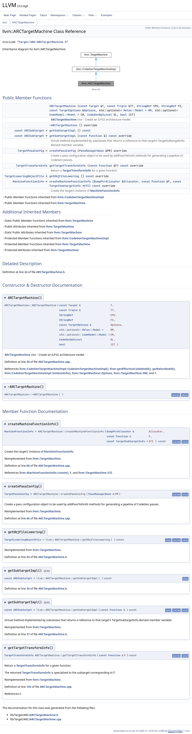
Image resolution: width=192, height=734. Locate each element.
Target (94, 106)
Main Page (10, 15)
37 (28, 634)
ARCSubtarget (34, 130)
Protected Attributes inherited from (40, 250)
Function (95, 136)
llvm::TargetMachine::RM (130, 373)
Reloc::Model (133, 110)
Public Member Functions (157, 27)
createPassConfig (62, 150)
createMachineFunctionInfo (70, 181)
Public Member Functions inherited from (53, 197)
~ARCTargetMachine (63, 125)
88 (28, 465)
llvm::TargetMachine (71, 203)
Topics (43, 15)
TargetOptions (70, 110)
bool (123, 114)
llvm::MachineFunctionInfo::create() (43, 473)
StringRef (144, 106)
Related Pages (27, 15)
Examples (106, 15)
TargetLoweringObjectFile (24, 176)
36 (28, 588)
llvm (5, 22)
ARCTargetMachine (23, 22)
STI (86, 186)
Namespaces (59, 15)
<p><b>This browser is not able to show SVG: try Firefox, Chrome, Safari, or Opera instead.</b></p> (96, 69)
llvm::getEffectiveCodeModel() (130, 369)
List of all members (181, 27)
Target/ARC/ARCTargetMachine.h (43, 42)
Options (90, 110)
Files (92, 15)
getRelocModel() (163, 369)
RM (150, 110)
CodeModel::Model (62, 114)
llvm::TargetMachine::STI (95, 473)
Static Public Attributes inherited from (42, 232)
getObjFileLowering (64, 176)
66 (28, 518)
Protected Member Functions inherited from (55, 238)
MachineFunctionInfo (28, 181)
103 (28, 687)
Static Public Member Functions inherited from (47, 220)
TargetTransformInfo (31, 165)
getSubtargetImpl (62, 130)
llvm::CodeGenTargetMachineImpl (80, 197)
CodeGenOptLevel (99, 114)
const (83, 106)
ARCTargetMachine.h (50, 272)
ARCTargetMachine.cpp (54, 362)
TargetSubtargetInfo (65, 186)
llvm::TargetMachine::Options (92, 373)
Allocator (131, 181)
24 (25, 272)
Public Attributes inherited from (38, 226)
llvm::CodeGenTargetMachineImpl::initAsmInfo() (38, 373)
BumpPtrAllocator (107, 181)
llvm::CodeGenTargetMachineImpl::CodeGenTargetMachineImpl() (63, 369)
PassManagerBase (91, 150)
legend (96, 89)
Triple (122, 106)
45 (28, 557)
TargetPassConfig (31, 150)
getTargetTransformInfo (67, 165)
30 (28, 362)
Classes (78, 15)
